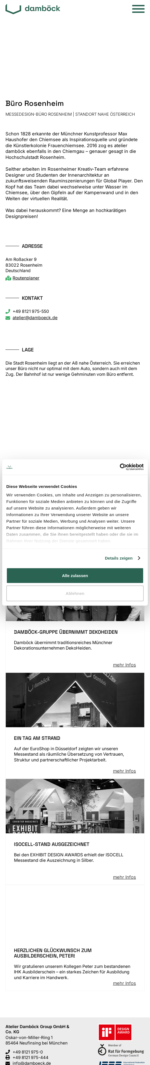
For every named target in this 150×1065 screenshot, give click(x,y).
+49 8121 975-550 (31, 311)
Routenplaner (26, 278)
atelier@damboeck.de (35, 317)
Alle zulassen (75, 575)
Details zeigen (118, 558)
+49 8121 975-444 (30, 1057)
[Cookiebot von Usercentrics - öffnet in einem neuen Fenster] (120, 467)
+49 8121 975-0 (28, 1052)
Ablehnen (75, 593)
